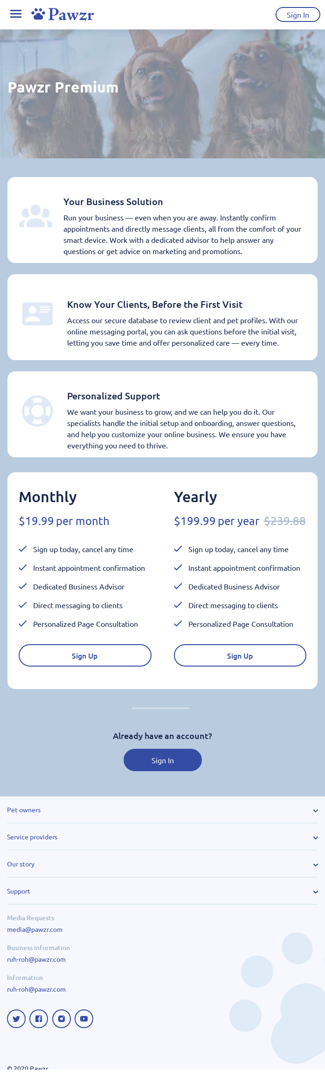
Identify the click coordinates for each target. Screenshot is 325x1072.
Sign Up (85, 658)
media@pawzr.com (34, 931)
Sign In (163, 762)
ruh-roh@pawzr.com (36, 961)
